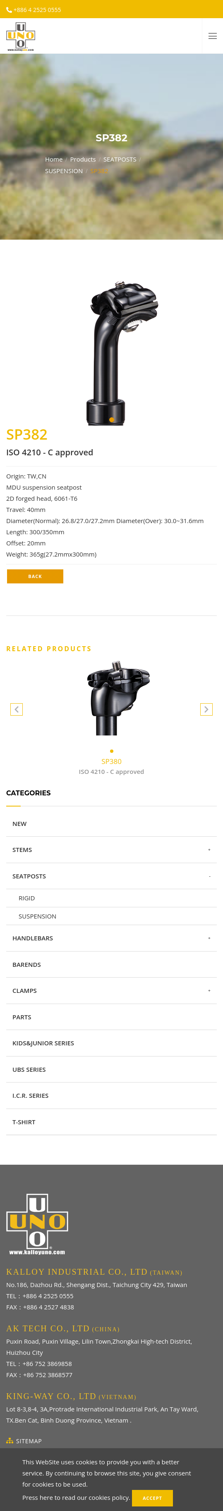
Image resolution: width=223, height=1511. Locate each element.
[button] (206, 711)
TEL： (14, 1296)
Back (35, 576)
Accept (152, 1498)
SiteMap (29, 1441)
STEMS (22, 849)
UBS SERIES (29, 1069)
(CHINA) (106, 1329)
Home (53, 159)
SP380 (111, 767)
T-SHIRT (23, 1122)
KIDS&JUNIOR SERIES (43, 1043)
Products (83, 159)
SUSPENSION (64, 170)
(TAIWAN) (166, 1273)
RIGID (27, 898)
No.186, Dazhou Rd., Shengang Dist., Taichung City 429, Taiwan (96, 1284)
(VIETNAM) (117, 1397)
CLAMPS (24, 990)
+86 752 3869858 (47, 1363)
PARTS (21, 1017)
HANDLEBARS (32, 938)
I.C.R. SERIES (30, 1095)
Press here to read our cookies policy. (76, 1497)
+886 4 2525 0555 (36, 10)
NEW (19, 823)
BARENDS (26, 964)
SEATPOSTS (120, 159)
